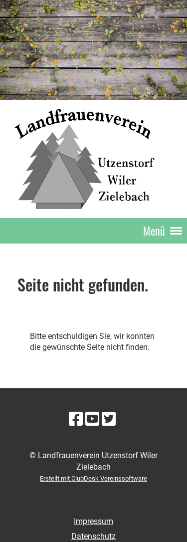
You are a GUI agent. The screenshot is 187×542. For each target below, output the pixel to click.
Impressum (93, 521)
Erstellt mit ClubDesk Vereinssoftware (93, 478)
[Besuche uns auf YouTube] (92, 419)
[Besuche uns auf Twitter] (109, 419)
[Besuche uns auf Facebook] (76, 419)
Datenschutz (93, 536)
